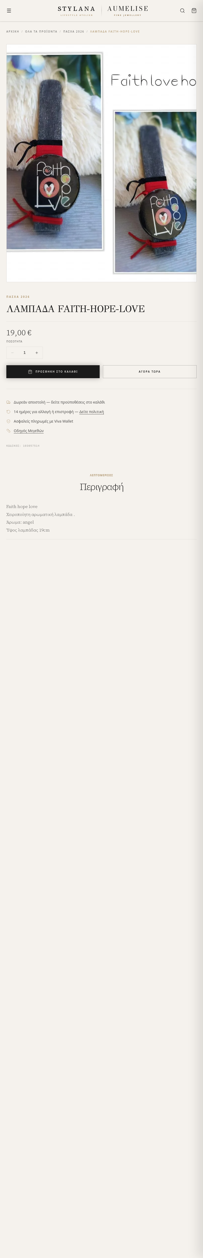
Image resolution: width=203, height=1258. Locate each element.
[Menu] (9, 10)
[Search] (182, 10)
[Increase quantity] (37, 353)
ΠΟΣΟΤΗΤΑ (14, 341)
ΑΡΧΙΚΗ (12, 31)
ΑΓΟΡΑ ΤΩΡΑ (150, 371)
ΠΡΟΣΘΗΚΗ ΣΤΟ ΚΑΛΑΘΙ (53, 372)
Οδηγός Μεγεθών (29, 430)
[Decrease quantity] (12, 353)
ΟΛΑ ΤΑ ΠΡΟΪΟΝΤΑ (41, 31)
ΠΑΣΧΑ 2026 (73, 31)
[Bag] (194, 10)
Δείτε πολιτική (91, 411)
